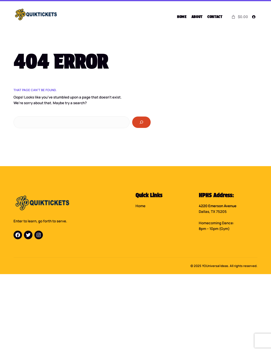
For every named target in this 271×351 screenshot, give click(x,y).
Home (140, 205)
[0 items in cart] (239, 16)
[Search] (141, 122)
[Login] (253, 17)
